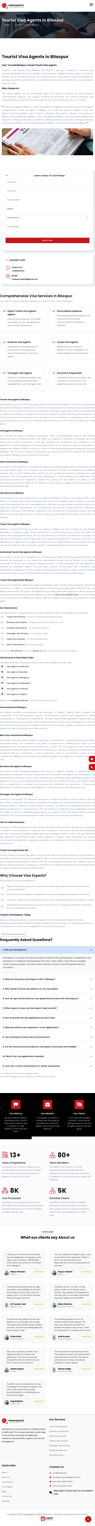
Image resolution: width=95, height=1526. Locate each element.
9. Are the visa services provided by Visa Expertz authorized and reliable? (40, 1046)
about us (37, 650)
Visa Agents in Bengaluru (18, 677)
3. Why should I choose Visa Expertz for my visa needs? (30, 988)
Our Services (7, 1482)
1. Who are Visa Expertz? (15, 949)
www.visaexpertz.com (62, 1486)
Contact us (7, 1496)
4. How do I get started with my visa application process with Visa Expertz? (41, 998)
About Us (6, 1477)
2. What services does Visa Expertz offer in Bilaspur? (29, 979)
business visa (72, 594)
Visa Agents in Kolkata (17, 694)
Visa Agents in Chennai (17, 688)
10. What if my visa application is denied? (23, 1056)
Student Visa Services (17, 628)
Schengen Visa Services (17, 633)
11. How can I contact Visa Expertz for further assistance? (31, 1066)
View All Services (56, 1455)
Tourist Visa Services (16, 616)
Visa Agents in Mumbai (17, 672)
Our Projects (7, 1487)
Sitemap (5, 1501)
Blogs (4, 1491)
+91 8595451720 (18, 271)
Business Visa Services (17, 622)
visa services (16, 650)
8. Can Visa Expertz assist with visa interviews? (26, 1037)
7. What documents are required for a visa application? (31, 1027)
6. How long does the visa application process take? (29, 1017)
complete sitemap (19, 700)
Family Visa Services (16, 639)
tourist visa (60, 594)
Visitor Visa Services (16, 644)
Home (7, 25)
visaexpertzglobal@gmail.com (25, 279)
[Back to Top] (88, 1519)
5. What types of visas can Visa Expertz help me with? (30, 1008)
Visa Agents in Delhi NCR (18, 666)
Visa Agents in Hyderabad (18, 683)
